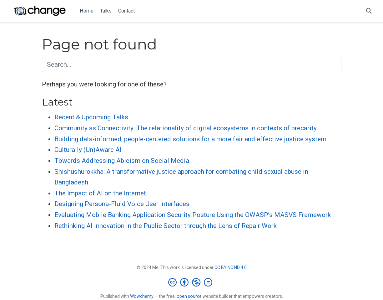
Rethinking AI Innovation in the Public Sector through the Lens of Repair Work (165, 226)
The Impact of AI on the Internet (100, 193)
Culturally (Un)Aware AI (88, 149)
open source (189, 296)
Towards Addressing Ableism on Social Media (121, 160)
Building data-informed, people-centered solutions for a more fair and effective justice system (190, 139)
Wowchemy (142, 296)
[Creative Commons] (191, 282)
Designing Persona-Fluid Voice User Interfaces (121, 204)
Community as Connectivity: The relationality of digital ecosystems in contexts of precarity (185, 128)
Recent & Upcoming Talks (91, 117)
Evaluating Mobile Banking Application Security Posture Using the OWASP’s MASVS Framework (192, 215)
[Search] (369, 11)
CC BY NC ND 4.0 (230, 267)
